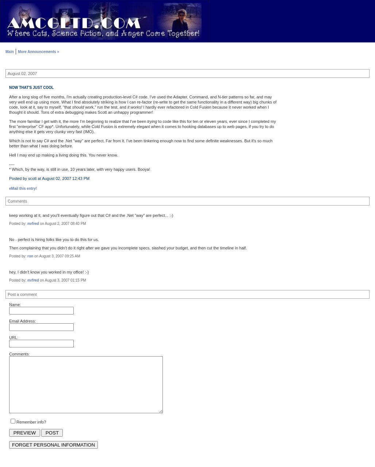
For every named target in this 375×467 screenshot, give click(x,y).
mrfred (33, 224)
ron (30, 256)
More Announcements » (38, 52)
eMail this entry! (23, 189)
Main (9, 52)
